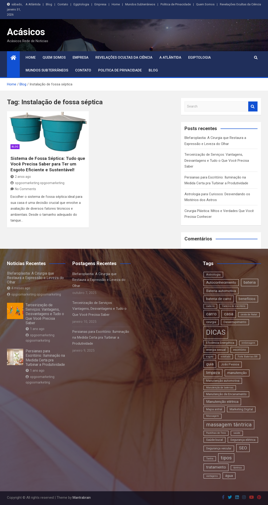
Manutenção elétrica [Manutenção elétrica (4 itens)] (222, 402)
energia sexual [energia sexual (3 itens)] (216, 349)
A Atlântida (33, 4)
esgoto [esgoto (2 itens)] (209, 356)
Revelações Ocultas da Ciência (240, 4)
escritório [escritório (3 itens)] (239, 349)
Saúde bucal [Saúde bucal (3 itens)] (214, 439)
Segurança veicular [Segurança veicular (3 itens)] (218, 448)
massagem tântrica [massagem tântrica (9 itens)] (229, 424)
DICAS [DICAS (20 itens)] (215, 332)
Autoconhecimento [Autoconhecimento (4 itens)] (221, 282)
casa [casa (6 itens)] (228, 313)
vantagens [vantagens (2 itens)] (212, 476)
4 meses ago (18, 288)
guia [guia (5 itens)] (210, 364)
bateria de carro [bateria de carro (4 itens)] (218, 299)
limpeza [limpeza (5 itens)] (213, 372)
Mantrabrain (82, 497)
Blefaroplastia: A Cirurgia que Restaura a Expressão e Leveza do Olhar (35, 277)
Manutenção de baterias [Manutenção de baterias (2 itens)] (219, 387)
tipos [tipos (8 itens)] (226, 458)
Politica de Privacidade (176, 4)
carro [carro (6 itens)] (211, 313)
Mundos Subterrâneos (140, 4)
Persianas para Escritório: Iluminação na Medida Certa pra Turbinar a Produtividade (45, 358)
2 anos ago (20, 176)
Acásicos (26, 32)
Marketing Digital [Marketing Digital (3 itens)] (241, 409)
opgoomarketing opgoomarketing (37, 183)
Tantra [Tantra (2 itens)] (209, 458)
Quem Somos (205, 4)
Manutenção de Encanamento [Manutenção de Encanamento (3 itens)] (226, 394)
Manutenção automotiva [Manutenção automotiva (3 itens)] (222, 380)
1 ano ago (35, 329)
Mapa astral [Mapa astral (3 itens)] (214, 409)
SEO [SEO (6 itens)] (243, 448)
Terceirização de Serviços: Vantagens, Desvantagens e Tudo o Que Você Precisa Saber (216, 160)
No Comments (25, 189)
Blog (49, 4)
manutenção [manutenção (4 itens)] (237, 373)
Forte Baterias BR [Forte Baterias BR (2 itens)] (248, 356)
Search (253, 106)
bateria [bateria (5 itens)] (250, 282)
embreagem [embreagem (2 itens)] (248, 342)
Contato (62, 4)
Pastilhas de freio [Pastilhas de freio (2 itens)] (216, 432)
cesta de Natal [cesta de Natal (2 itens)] (249, 314)
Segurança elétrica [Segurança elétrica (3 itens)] (242, 439)
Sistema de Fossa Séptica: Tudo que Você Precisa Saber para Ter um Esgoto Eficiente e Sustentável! (47, 164)
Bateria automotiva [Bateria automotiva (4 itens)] (221, 291)
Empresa (100, 4)
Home (116, 4)
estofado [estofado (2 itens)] (225, 356)
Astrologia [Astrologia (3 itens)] (213, 274)
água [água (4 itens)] (229, 476)
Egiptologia (81, 4)
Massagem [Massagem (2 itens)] (212, 415)
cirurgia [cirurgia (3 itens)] (211, 322)
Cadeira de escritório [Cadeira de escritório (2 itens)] (233, 306)
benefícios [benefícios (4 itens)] (247, 299)
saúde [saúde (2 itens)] (236, 432)
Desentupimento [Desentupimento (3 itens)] (235, 322)
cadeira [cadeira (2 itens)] (210, 306)
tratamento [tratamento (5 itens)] (216, 467)
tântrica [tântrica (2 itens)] (237, 467)
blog (15, 146)
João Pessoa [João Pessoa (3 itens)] (230, 364)
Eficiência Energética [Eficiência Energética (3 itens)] (220, 342)
